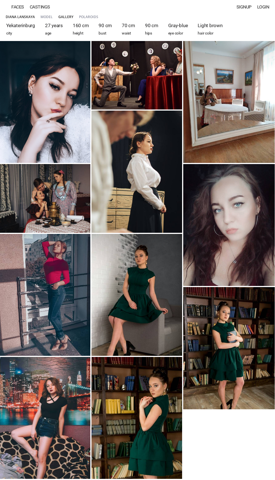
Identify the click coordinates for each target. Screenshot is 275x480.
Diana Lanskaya (20, 16)
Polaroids (88, 16)
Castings (40, 7)
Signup (243, 7)
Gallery (65, 16)
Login (263, 7)
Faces (17, 7)
